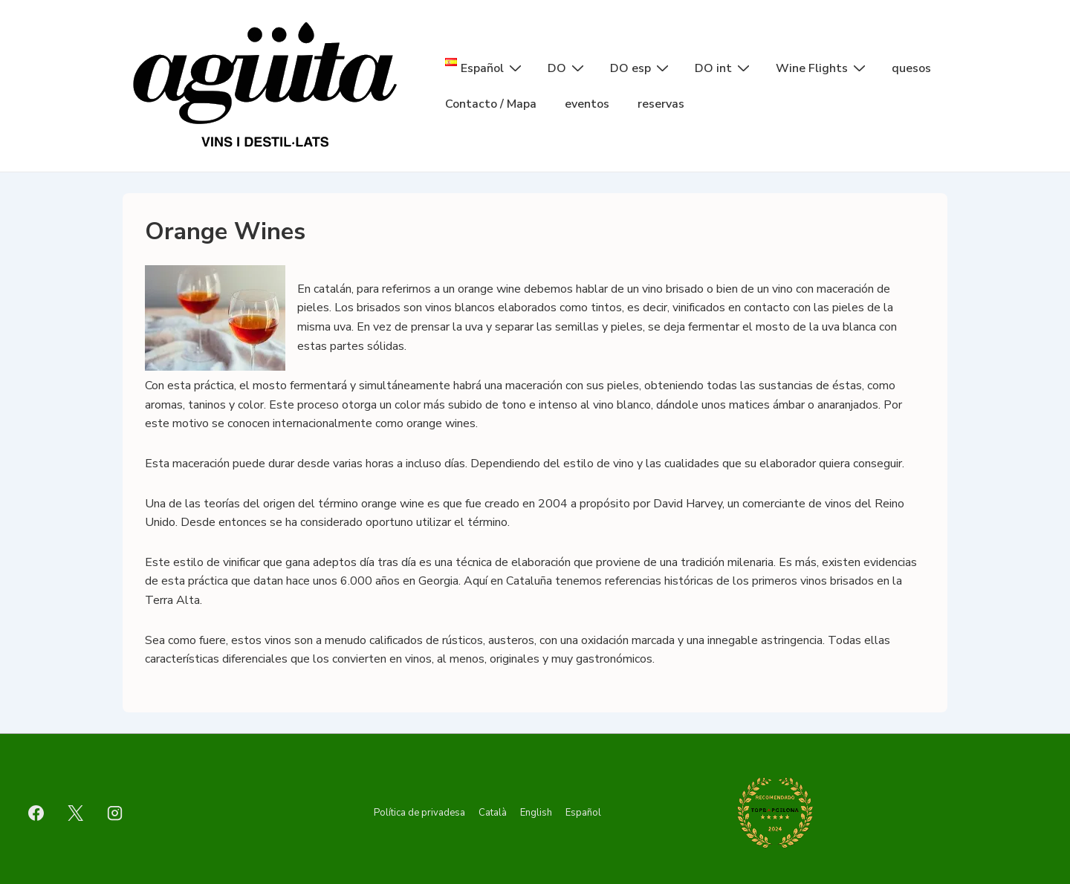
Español (583, 812)
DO (568, 67)
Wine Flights (822, 67)
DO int (724, 67)
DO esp (641, 67)
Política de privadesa (419, 812)
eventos (587, 104)
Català (493, 812)
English (536, 812)
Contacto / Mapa (490, 104)
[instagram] (115, 812)
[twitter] (76, 812)
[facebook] (36, 812)
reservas (661, 104)
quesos (911, 68)
